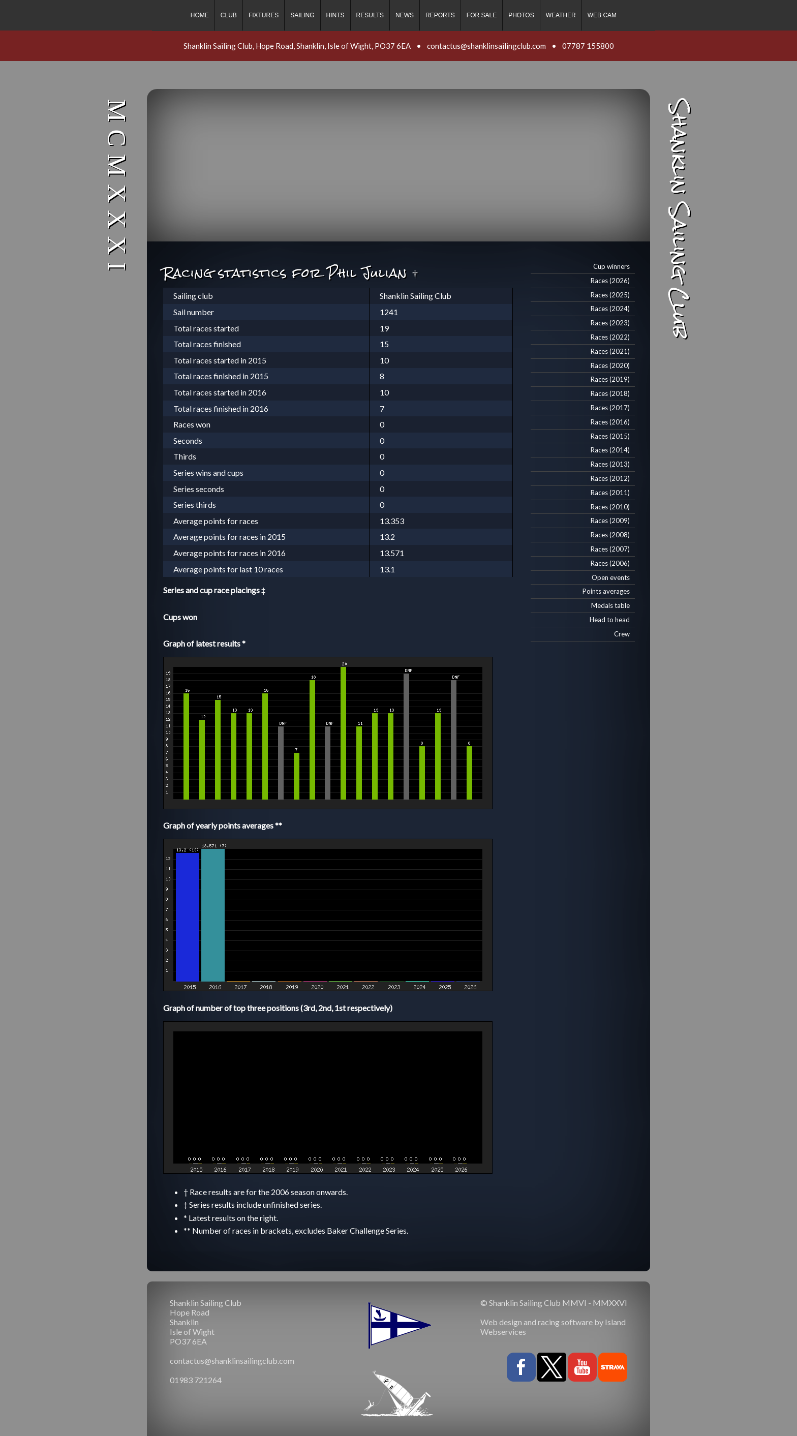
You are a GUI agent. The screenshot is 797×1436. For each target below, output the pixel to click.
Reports (440, 15)
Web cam (602, 15)
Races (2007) (610, 549)
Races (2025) (610, 295)
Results (370, 15)
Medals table (610, 605)
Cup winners (611, 266)
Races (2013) (610, 464)
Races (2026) (610, 281)
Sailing (302, 15)
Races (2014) (610, 450)
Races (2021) (610, 351)
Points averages (606, 591)
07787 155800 (588, 45)
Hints (335, 15)
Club (229, 15)
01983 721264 (196, 1380)
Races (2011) (610, 492)
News (404, 15)
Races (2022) (610, 337)
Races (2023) (610, 323)
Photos (521, 15)
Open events (611, 577)
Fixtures (264, 15)
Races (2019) (610, 379)
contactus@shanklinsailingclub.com (486, 45)
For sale (482, 15)
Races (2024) (610, 308)
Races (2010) (610, 507)
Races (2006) (610, 563)
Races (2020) (610, 365)
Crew (622, 634)
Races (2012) (610, 478)
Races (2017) (610, 408)
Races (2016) (610, 422)
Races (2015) (610, 436)
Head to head (610, 620)
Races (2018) (610, 393)
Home (200, 15)
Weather (561, 15)
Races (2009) (610, 520)
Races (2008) (610, 535)
